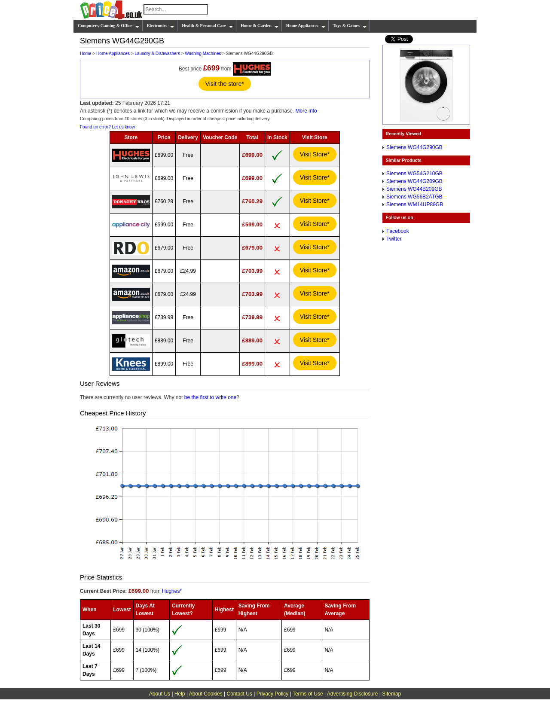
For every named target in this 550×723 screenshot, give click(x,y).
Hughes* (172, 591)
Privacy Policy (273, 694)
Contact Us (239, 694)
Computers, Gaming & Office (109, 25)
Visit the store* (224, 83)
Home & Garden (260, 25)
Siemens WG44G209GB (414, 181)
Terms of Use (308, 694)
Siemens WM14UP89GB (414, 204)
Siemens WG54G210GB (414, 174)
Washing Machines (203, 53)
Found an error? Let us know (107, 127)
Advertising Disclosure (352, 694)
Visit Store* (315, 154)
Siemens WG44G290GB (414, 147)
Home (86, 53)
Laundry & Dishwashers (157, 53)
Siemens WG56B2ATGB (414, 197)
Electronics (161, 25)
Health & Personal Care (207, 25)
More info (306, 111)
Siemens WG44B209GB (414, 189)
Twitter (393, 239)
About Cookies (206, 694)
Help (179, 694)
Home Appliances (306, 25)
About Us (159, 694)
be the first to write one (210, 397)
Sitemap (391, 694)
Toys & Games (350, 25)
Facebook (397, 231)
